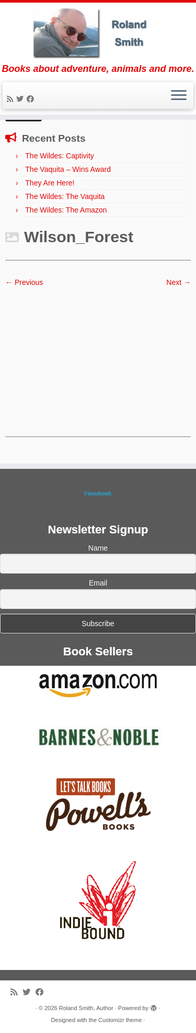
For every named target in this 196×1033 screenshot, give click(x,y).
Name (98, 548)
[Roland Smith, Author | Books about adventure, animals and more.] (98, 33)
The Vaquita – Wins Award (68, 169)
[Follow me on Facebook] (32, 99)
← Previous (24, 282)
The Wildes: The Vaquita (65, 196)
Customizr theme (120, 1020)
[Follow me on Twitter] (21, 99)
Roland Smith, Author (86, 1008)
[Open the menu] (179, 96)
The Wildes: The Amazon (66, 210)
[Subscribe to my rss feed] (11, 99)
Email (98, 583)
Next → (178, 282)
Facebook (98, 493)
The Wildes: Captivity (59, 156)
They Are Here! (49, 183)
